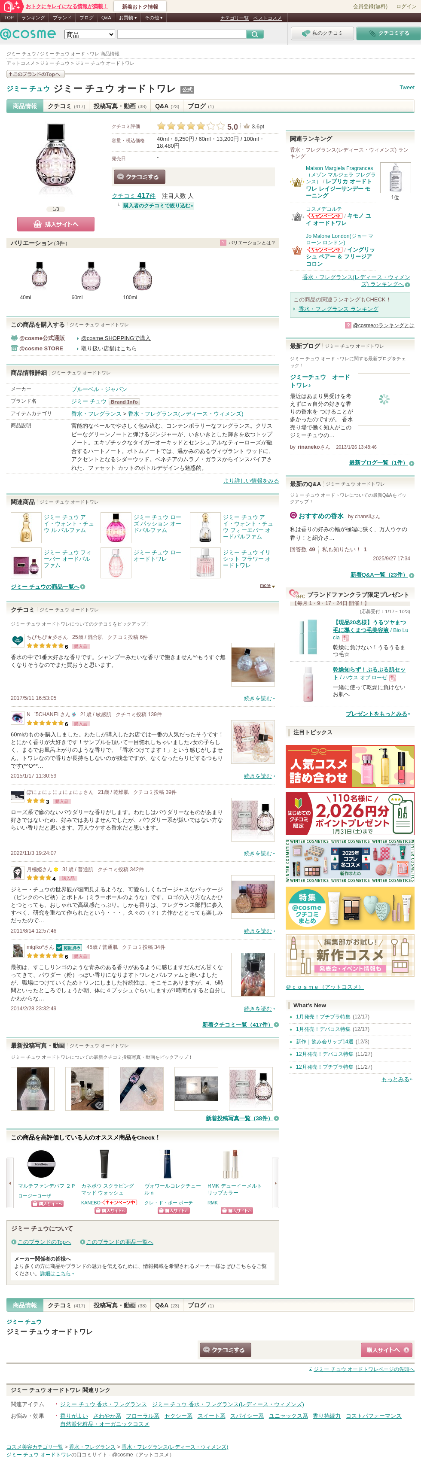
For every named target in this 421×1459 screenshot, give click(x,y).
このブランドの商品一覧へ (119, 1242)
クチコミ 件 (134, 196)
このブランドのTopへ (44, 1242)
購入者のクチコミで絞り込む (156, 206)
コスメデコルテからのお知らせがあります (325, 216)
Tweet (407, 87)
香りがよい (74, 1416)
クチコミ (66, 106)
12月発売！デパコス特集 (325, 1054)
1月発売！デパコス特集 (323, 1029)
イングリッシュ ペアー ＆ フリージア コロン (340, 256)
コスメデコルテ (324, 209)
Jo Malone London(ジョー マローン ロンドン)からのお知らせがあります (325, 249)
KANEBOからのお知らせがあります (119, 1202)
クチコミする (139, 177)
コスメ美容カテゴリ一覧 (34, 1447)
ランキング (33, 17)
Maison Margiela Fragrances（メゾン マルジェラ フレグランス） (341, 175)
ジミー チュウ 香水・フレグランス (103, 1404)
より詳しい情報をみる (251, 480)
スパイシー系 (247, 1416)
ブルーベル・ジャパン (99, 389)
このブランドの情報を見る (35, 74)
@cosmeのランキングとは (384, 325)
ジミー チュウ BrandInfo (127, 401)
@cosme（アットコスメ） (143, 1455)
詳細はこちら (55, 1274)
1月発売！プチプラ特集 (323, 1017)
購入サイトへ (56, 224)
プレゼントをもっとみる (376, 714)
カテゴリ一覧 (234, 18)
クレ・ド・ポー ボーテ (168, 1202)
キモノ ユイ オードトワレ (338, 219)
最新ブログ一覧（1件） (378, 462)
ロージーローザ (34, 1195)
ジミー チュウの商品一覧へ (45, 587)
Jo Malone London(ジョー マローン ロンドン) (339, 239)
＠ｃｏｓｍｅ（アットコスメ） (325, 987)
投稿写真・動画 (120, 106)
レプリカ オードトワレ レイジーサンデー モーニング (339, 188)
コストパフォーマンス (374, 1416)
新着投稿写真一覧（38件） (239, 1118)
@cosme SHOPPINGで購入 (116, 338)
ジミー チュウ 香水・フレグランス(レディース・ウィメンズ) (228, 1404)
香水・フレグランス (96, 413)
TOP (9, 17)
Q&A (106, 17)
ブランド (62, 17)
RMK (212, 1202)
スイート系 (212, 1416)
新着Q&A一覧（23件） (379, 574)
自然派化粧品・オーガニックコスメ (104, 1424)
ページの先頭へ (364, 1369)
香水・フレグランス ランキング (338, 309)
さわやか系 (107, 1416)
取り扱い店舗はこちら (109, 348)
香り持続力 (327, 1416)
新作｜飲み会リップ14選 (325, 1042)
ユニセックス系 (288, 1416)
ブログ (86, 17)
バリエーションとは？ (252, 242)
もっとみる (395, 1079)
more (265, 585)
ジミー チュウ (28, 89)
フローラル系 (142, 1416)
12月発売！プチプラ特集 (325, 1067)
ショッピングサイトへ (47, 1204)
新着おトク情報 (140, 7)
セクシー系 (178, 1416)
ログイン (406, 6)
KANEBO (91, 1202)
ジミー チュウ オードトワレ (114, 88)
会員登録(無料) (370, 6)
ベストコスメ (267, 18)
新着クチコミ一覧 (237, 1024)
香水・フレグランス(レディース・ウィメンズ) (186, 413)
